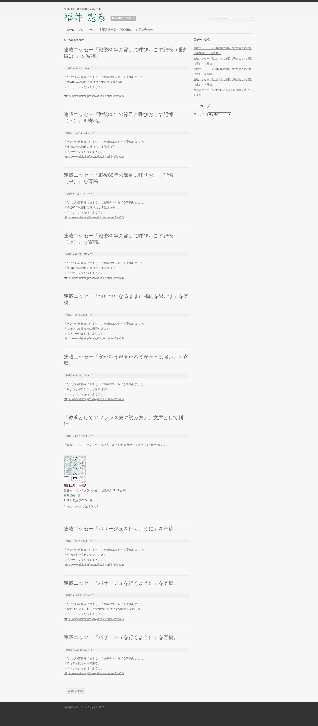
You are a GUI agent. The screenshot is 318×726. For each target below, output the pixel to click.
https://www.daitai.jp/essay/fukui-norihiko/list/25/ (94, 217)
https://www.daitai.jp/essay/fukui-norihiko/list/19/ (94, 673)
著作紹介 (126, 29)
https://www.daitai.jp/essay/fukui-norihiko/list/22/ (94, 399)
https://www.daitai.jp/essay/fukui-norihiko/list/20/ (94, 619)
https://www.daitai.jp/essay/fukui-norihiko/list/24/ (94, 278)
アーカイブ (200, 114)
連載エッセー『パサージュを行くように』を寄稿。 (121, 528)
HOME (70, 29)
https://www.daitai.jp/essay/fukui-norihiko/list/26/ (94, 156)
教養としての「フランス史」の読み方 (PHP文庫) (95, 490)
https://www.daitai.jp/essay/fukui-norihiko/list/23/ (94, 338)
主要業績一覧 (107, 29)
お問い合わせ (144, 29)
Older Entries (75, 690)
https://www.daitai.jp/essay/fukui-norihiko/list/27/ (94, 96)
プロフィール (86, 29)
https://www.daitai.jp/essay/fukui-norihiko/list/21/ (94, 564)
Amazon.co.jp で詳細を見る (81, 506)
